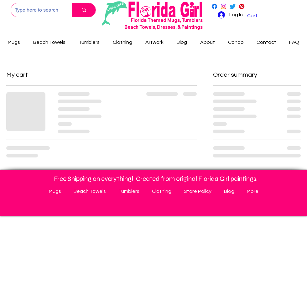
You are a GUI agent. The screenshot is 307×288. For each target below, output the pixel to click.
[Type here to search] (37, 10)
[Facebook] (214, 6)
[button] (256, 15)
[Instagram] (223, 6)
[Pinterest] (241, 6)
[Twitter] (232, 6)
